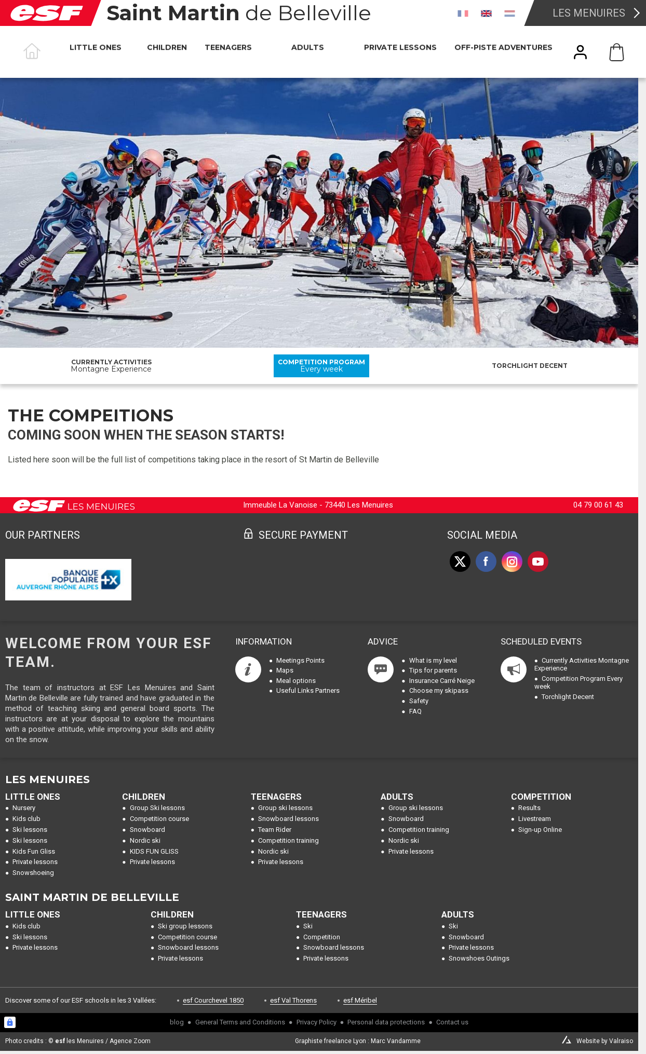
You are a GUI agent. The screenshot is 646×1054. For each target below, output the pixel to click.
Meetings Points (300, 660)
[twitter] (460, 561)
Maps (284, 670)
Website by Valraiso (604, 1041)
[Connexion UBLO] (10, 1022)
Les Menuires (589, 13)
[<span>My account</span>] (580, 52)
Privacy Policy (317, 1022)
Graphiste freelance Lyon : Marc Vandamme (358, 1041)
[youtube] (538, 561)
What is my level (433, 660)
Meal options (296, 681)
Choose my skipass (438, 690)
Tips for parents (433, 670)
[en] (486, 13)
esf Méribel (360, 1000)
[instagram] (512, 561)
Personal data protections (386, 1022)
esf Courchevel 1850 (213, 1000)
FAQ (415, 711)
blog (177, 1022)
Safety (418, 701)
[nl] (509, 13)
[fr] (462, 13)
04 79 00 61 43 (598, 505)
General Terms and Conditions (240, 1022)
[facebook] (486, 561)
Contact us (452, 1022)
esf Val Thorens (293, 1000)
